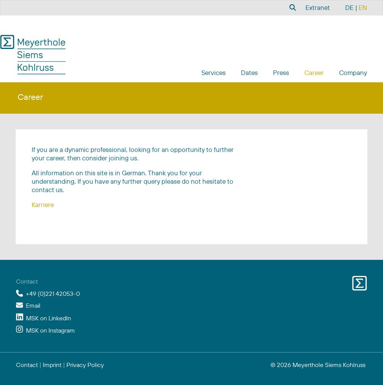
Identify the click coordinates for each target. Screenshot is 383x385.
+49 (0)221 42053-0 (53, 293)
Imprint (52, 365)
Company (353, 73)
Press (281, 73)
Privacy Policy (85, 365)
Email (33, 305)
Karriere (43, 205)
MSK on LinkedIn (48, 318)
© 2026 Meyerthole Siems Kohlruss (317, 365)
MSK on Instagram (50, 330)
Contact (27, 365)
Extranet (317, 7)
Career (314, 73)
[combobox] (292, 7)
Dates (249, 73)
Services (213, 73)
